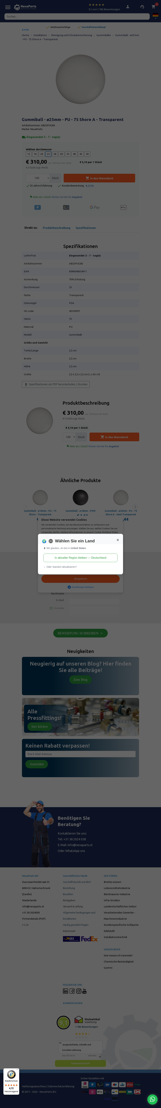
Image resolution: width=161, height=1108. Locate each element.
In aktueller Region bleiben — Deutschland (80, 557)
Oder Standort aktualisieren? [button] (60, 566)
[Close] (118, 540)
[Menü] (17, 1070)
